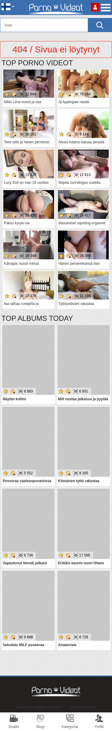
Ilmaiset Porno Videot (38, 707)
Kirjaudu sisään (95, 7)
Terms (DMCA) (82, 707)
